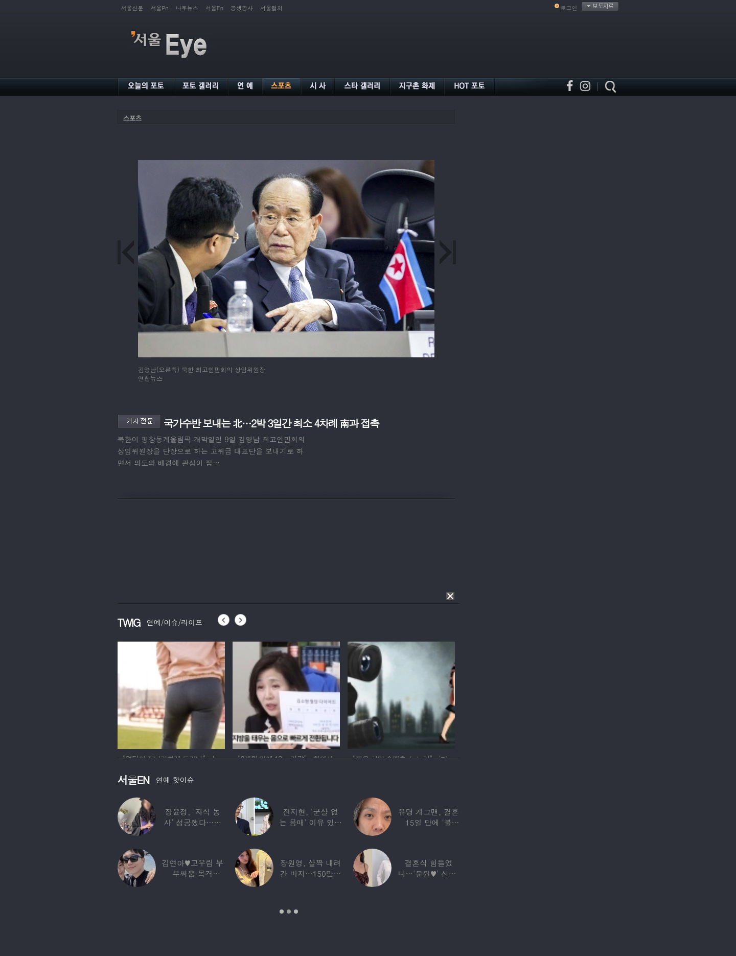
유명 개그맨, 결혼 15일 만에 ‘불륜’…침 (428, 822)
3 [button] (296, 911)
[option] (171, 694)
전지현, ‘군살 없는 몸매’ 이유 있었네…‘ (310, 822)
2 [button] (289, 911)
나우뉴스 (187, 8)
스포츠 (132, 118)
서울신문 (132, 8)
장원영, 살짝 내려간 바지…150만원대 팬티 (310, 873)
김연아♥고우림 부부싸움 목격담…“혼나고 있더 (192, 873)
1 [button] (282, 911)
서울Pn (160, 8)
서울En (214, 8)
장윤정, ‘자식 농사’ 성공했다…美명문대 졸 (192, 822)
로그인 (569, 8)
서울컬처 (271, 8)
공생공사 (242, 8)
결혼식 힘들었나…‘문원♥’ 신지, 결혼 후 (428, 873)
